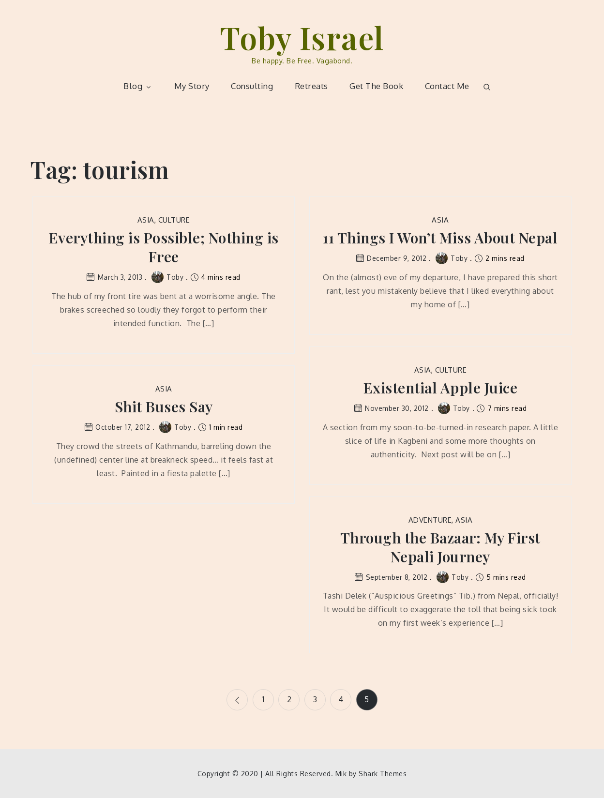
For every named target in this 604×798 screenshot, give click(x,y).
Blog (137, 86)
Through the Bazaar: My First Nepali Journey (440, 547)
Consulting (252, 86)
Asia (145, 220)
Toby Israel (302, 37)
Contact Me (447, 86)
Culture (174, 220)
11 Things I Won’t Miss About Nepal (440, 237)
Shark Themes (383, 773)
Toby (167, 277)
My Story (192, 86)
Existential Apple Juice (440, 387)
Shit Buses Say (164, 406)
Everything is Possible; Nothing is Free (164, 247)
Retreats (311, 86)
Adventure (430, 520)
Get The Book (376, 86)
